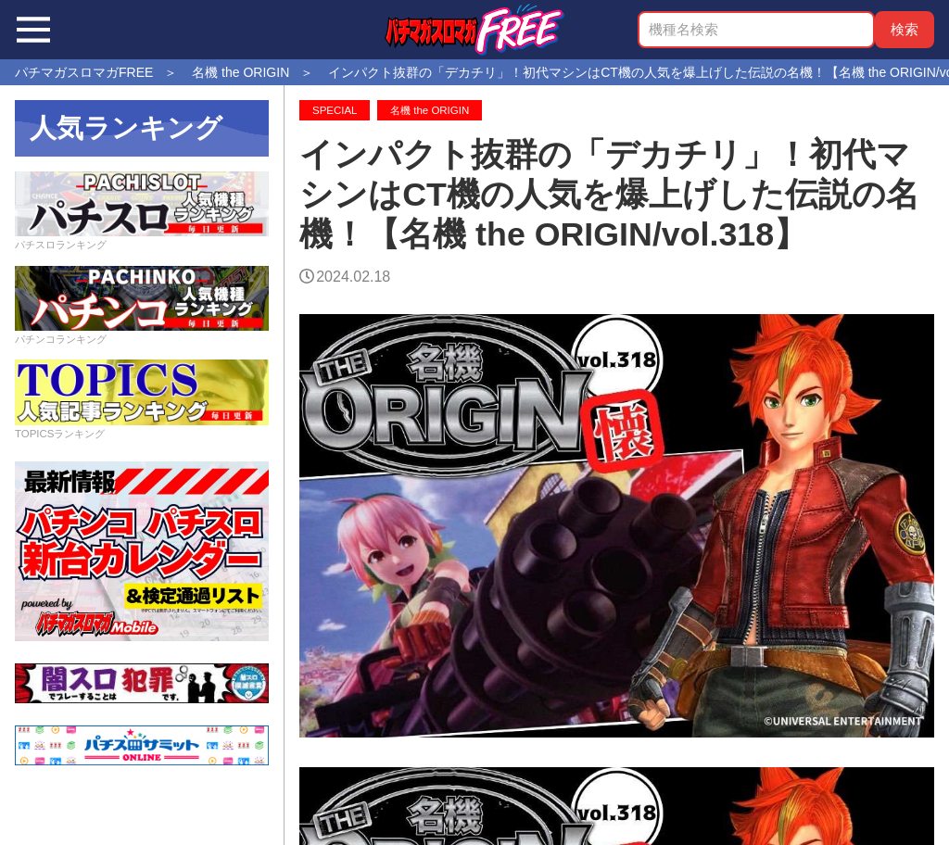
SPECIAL (334, 110)
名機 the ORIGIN (429, 110)
